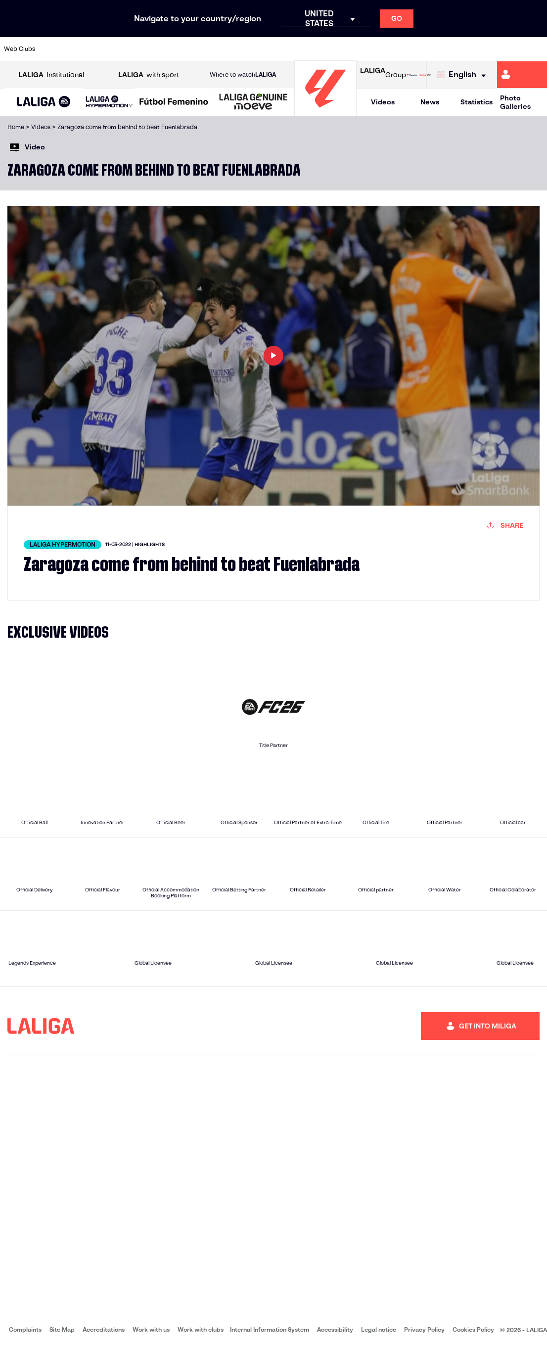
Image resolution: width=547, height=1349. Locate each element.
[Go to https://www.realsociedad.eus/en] (459, 49)
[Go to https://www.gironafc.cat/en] (231, 49)
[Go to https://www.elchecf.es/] (154, 49)
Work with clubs (201, 1329)
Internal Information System (269, 1329)
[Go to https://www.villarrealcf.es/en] (535, 49)
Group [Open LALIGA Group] (383, 74)
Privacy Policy (424, 1329)
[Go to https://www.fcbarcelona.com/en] (180, 49)
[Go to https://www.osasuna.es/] (103, 49)
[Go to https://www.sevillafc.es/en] (484, 49)
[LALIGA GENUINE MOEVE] (253, 102)
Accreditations (104, 1329)
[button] (44, 102)
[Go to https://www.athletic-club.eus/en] (53, 49)
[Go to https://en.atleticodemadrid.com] (78, 49)
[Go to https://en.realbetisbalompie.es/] (383, 49)
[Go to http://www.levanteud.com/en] (256, 49)
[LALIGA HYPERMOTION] (109, 102)
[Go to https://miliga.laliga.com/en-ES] (522, 74)
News (429, 102)
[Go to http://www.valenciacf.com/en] (510, 49)
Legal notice (378, 1329)
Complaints (25, 1329)
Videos (383, 102)
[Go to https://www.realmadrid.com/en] (408, 49)
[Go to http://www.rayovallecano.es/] (281, 49)
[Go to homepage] (325, 111)
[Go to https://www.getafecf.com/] (205, 49)
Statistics (476, 102)
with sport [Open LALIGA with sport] (148, 75)
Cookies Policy (473, 1329)
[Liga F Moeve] (174, 102)
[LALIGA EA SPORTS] (44, 102)
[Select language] (464, 75)
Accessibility (335, 1329)
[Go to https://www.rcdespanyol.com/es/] (332, 49)
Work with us (151, 1329)
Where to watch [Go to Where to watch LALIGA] (243, 74)
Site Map (62, 1329)
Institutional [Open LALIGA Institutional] (51, 75)
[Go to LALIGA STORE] (419, 74)
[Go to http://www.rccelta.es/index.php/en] (307, 49)
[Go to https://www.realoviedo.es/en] (434, 49)
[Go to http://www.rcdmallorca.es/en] (357, 49)
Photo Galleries (515, 102)
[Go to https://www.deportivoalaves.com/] (129, 49)
